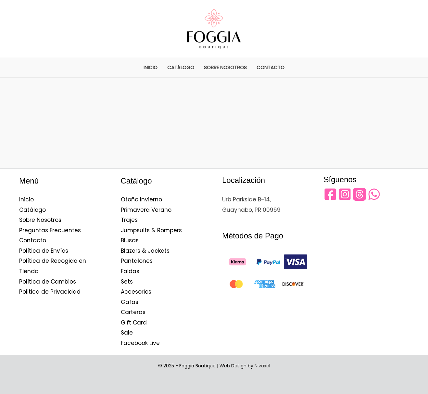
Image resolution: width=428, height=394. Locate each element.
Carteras (133, 312)
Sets (127, 282)
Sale (127, 333)
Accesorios (136, 292)
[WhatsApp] (374, 194)
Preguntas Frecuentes (50, 230)
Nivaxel (262, 365)
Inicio (150, 67)
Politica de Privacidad (50, 292)
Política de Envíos (43, 251)
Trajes (129, 220)
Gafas (129, 302)
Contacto (270, 67)
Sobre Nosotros (225, 67)
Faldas (130, 271)
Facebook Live (140, 343)
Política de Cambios (47, 282)
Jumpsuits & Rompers (151, 230)
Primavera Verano (146, 210)
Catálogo (180, 67)
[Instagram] (344, 194)
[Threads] (359, 194)
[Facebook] (330, 194)
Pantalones (137, 261)
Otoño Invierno (141, 199)
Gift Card (134, 322)
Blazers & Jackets (145, 251)
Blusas (130, 240)
